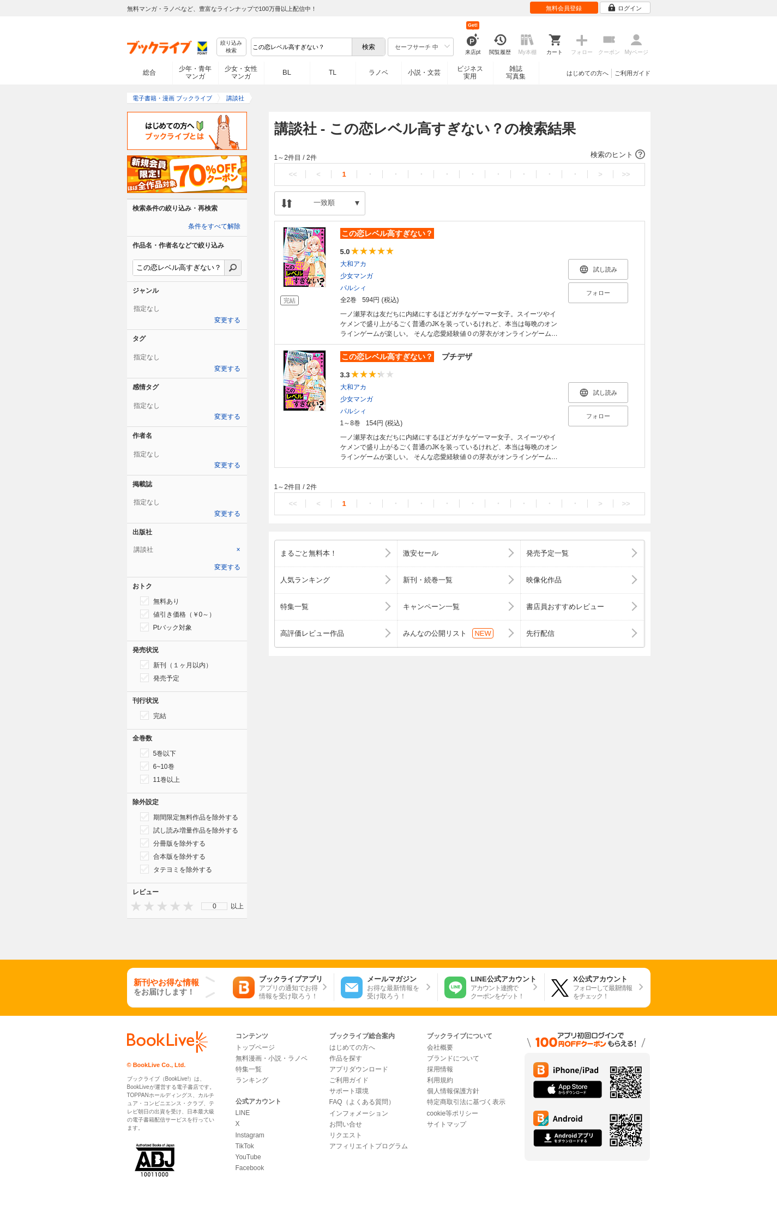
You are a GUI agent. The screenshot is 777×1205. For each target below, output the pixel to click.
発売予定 (159, 677)
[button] (459, 154)
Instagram (250, 1135)
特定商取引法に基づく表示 (466, 1102)
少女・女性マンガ (241, 72)
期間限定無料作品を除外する (189, 816)
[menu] (214, 906)
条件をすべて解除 (214, 226)
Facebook (250, 1168)
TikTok (245, 1146)
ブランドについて (453, 1058)
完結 (153, 715)
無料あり (159, 601)
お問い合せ (345, 1124)
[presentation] (133, 906)
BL (286, 72)
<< (292, 174)
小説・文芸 (424, 72)
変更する (227, 320)
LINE (243, 1113)
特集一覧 (249, 1069)
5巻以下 (158, 753)
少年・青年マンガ (195, 72)
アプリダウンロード (358, 1069)
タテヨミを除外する (176, 869)
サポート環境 (349, 1091)
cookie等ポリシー (453, 1113)
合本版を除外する (173, 856)
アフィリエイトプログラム (368, 1146)
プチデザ (406, 356)
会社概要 (440, 1047)
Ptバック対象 (166, 627)
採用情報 (440, 1069)
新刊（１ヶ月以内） (176, 664)
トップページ (255, 1047)
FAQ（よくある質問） (362, 1102)
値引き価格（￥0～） (178, 614)
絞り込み (231, 47)
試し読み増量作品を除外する (189, 830)
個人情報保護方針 (453, 1091)
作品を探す (345, 1058)
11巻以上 (160, 779)
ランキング (252, 1080)
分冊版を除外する (173, 843)
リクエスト (345, 1135)
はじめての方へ (588, 73)
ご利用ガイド (632, 73)
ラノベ (378, 72)
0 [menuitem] (214, 906)
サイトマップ (446, 1124)
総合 (149, 72)
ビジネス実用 (470, 72)
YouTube (248, 1157)
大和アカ (353, 264)
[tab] (187, 549)
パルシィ (353, 288)
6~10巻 (157, 766)
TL (332, 72)
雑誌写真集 (516, 72)
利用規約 (440, 1080)
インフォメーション (358, 1113)
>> (626, 174)
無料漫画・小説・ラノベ (272, 1058)
